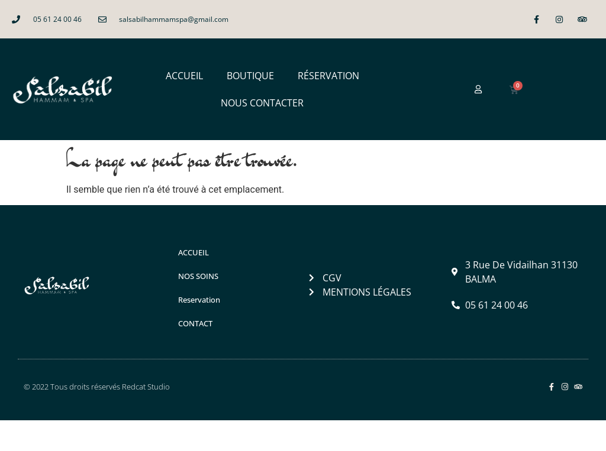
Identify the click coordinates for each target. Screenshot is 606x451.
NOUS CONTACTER (262, 102)
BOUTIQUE (250, 75)
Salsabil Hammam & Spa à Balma (158, 435)
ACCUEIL (184, 75)
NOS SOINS (198, 276)
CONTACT (195, 323)
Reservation (199, 299)
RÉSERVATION (328, 75)
